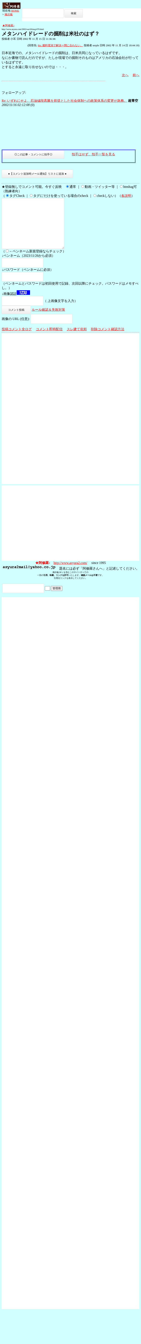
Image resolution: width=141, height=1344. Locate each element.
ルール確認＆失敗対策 (48, 319)
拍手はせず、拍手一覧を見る (93, 154)
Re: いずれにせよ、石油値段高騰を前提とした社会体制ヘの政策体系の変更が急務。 (64, 100)
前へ (136, 75)
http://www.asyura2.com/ (70, 573)
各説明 (126, 195)
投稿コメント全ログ (17, 339)
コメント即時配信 (49, 339)
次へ (125, 75)
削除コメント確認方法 (107, 339)
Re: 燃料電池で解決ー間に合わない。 (60, 45)
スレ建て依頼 (77, 339)
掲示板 (9, 14)
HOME (15, 10)
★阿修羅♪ (8, 25)
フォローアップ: (14, 92)
